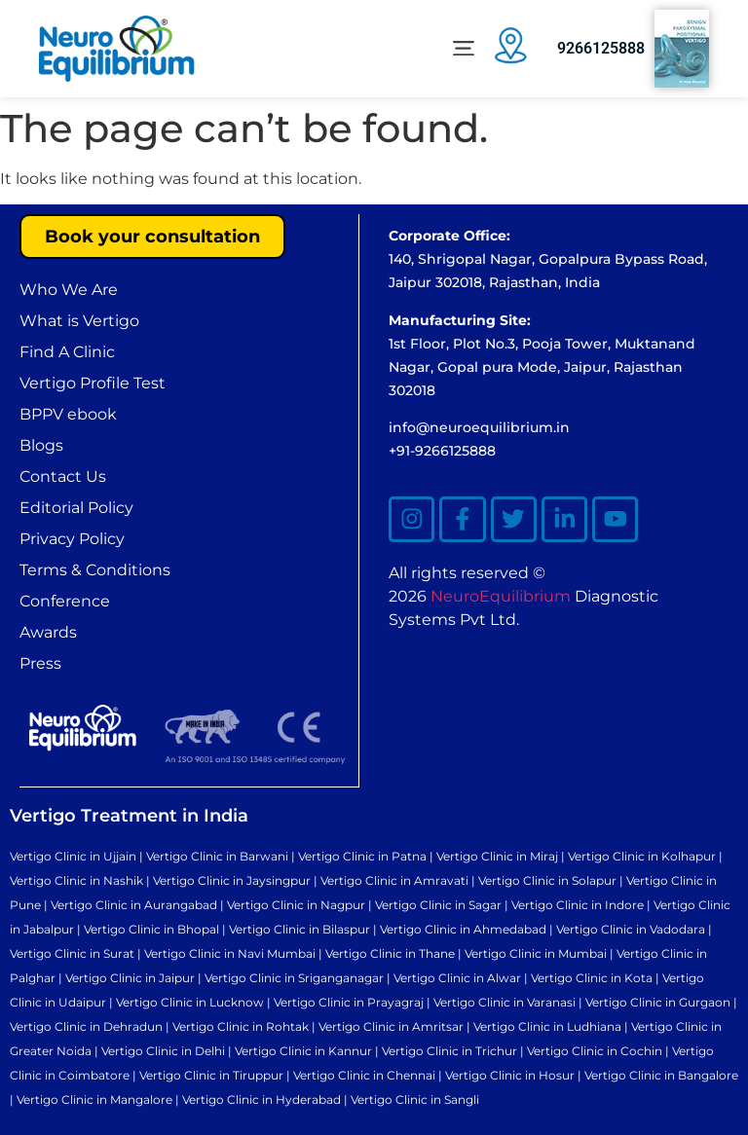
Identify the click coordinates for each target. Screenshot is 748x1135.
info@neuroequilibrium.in (479, 427)
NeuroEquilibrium (500, 599)
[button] (463, 49)
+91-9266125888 (442, 450)
